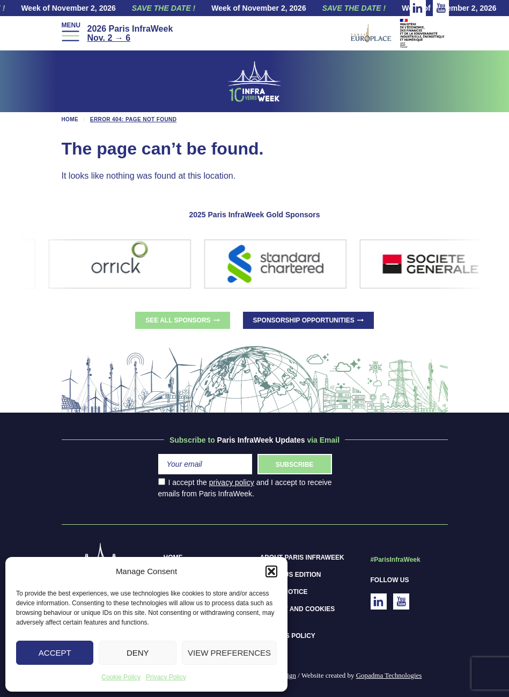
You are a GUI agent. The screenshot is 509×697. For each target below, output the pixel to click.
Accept (55, 652)
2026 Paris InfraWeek (130, 33)
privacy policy (231, 482)
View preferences (229, 652)
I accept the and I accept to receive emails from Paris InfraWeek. (245, 488)
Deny (138, 652)
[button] (271, 571)
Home (70, 119)
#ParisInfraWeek (396, 559)
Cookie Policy (121, 677)
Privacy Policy (166, 677)
